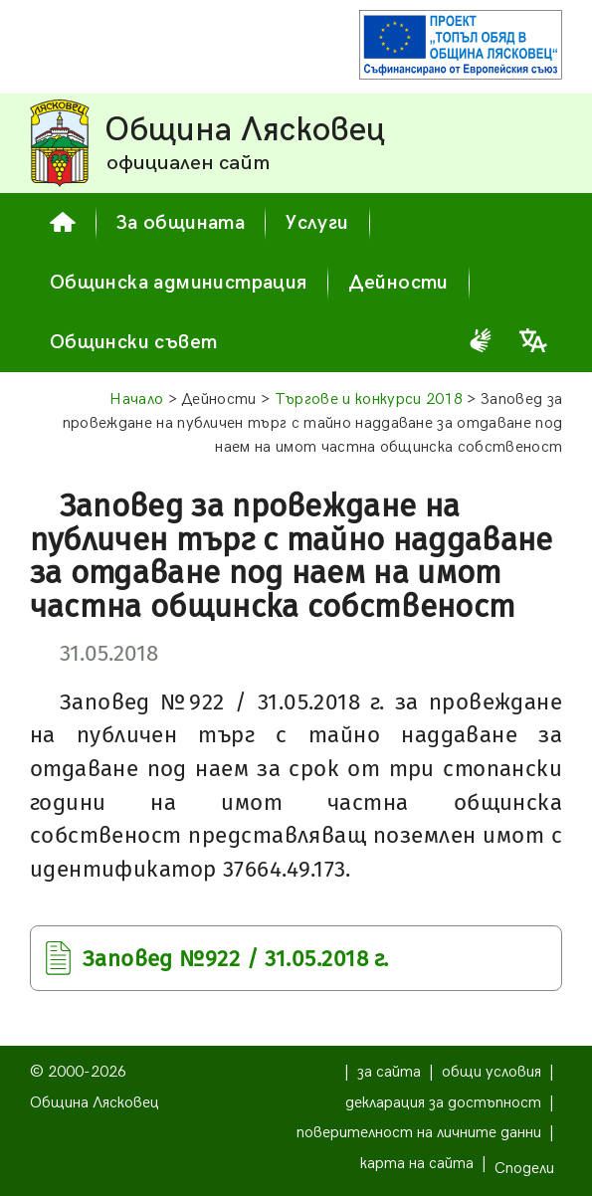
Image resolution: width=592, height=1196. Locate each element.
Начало (136, 399)
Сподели (524, 1168)
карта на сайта (417, 1163)
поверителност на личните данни (418, 1132)
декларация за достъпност (443, 1103)
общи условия (491, 1072)
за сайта (389, 1072)
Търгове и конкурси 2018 (369, 399)
